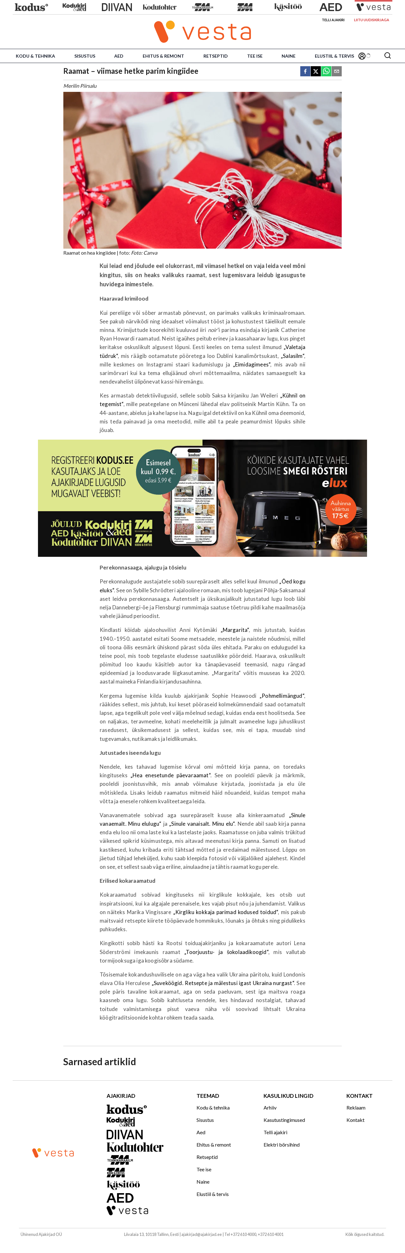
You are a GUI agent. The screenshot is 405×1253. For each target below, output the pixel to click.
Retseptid (215, 56)
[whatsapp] (326, 71)
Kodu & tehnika (35, 56)
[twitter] (316, 71)
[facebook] (305, 71)
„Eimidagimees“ (251, 364)
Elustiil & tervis (334, 56)
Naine (289, 56)
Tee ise (255, 56)
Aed (118, 56)
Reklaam (355, 1107)
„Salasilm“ (292, 356)
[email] (337, 71)
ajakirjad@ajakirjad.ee (201, 1234)
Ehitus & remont (163, 56)
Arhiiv (270, 1107)
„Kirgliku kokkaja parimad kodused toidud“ (225, 912)
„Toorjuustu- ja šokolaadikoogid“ (226, 952)
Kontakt (355, 1120)
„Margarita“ (235, 629)
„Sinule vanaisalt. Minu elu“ (201, 823)
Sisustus (84, 56)
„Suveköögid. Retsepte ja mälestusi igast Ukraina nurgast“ (223, 983)
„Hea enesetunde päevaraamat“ (170, 775)
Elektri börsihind (282, 1145)
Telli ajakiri (333, 20)
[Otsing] (387, 56)
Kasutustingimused (284, 1120)
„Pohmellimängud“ (281, 695)
